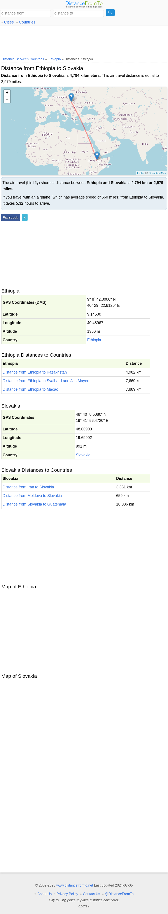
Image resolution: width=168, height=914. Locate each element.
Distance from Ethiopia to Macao (30, 389)
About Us (44, 894)
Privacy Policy (67, 894)
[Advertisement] (84, 41)
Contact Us (91, 894)
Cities (9, 22)
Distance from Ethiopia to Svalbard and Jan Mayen (46, 381)
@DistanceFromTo (119, 894)
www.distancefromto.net (74, 885)
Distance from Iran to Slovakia (28, 487)
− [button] (7, 99)
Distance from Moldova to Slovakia (32, 495)
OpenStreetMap (157, 173)
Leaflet (140, 173)
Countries (27, 22)
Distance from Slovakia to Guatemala (34, 504)
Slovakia (83, 455)
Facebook (10, 217)
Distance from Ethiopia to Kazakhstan (35, 372)
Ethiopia (94, 340)
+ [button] (7, 93)
